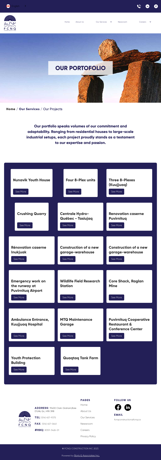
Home (67, 22)
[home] (10, 23)
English (12, 6)
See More (20, 191)
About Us (80, 22)
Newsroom (122, 22)
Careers (84, 430)
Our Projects (52, 109)
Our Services (29, 109)
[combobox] (15, 6)
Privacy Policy (88, 436)
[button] (101, 22)
